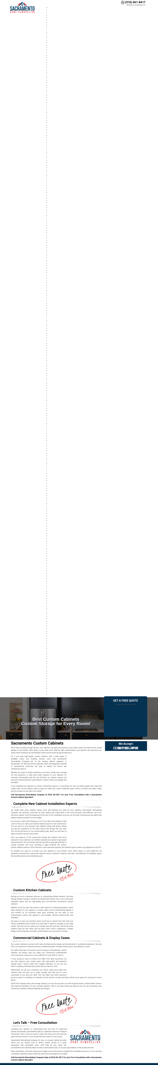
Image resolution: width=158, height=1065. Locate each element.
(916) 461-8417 (133, 2)
